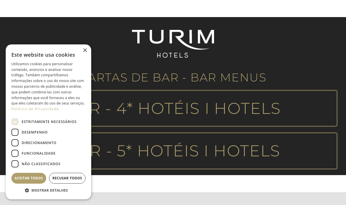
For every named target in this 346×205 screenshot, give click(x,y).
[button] (48, 190)
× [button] (85, 50)
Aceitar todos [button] (29, 178)
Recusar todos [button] (67, 178)
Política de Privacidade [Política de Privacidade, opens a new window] (35, 109)
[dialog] (48, 121)
